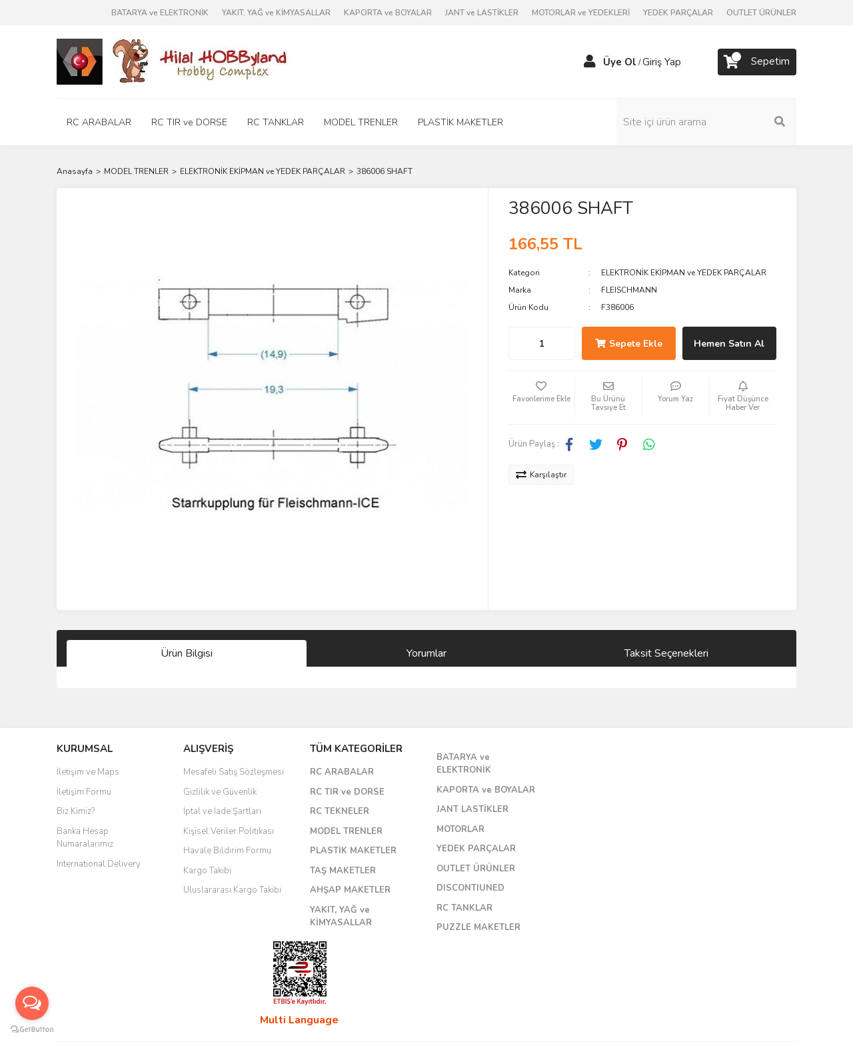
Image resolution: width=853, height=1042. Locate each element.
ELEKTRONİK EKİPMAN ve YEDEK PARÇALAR (683, 272)
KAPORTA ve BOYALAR (388, 12)
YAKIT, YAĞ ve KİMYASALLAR (276, 12)
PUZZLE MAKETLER (478, 927)
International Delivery (99, 864)
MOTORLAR (460, 829)
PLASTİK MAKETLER (353, 851)
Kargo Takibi (207, 871)
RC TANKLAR (464, 908)
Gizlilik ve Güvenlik (220, 792)
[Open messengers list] (32, 1003)
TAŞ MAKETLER (343, 871)
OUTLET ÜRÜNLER (761, 12)
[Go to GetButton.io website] (32, 1029)
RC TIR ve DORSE (347, 792)
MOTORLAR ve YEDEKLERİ (581, 12)
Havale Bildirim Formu (227, 851)
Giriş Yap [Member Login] (661, 62)
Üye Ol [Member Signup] (619, 62)
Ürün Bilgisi (187, 653)
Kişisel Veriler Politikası (228, 831)
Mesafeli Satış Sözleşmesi (233, 772)
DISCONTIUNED (470, 888)
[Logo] (173, 60)
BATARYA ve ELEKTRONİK (160, 12)
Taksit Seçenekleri (666, 653)
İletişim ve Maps (88, 772)
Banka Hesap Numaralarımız (85, 838)
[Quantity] (541, 343)
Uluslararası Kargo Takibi (232, 890)
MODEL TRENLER (346, 831)
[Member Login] (590, 62)
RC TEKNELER (339, 811)
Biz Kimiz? (76, 811)
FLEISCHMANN (629, 290)
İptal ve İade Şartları (222, 811)
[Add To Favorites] (541, 397)
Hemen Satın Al (729, 343)
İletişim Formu (84, 792)
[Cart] (757, 62)
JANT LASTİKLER (472, 809)
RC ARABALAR (342, 772)
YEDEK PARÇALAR (678, 12)
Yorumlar (426, 653)
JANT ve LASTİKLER (481, 12)
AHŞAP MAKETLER (350, 890)
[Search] (706, 122)
